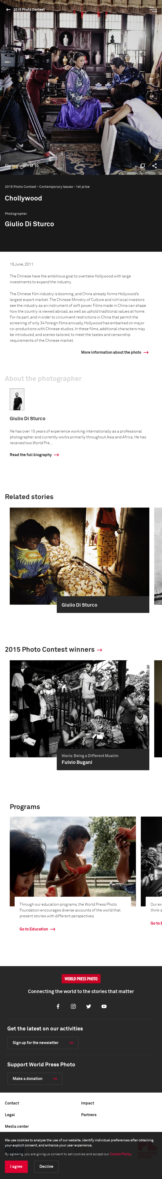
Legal (10, 1115)
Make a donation (27, 1079)
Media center (17, 1127)
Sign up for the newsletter (35, 1043)
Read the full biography (31, 455)
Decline (46, 1167)
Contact (12, 1103)
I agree (16, 1167)
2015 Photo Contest (29, 9)
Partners (88, 1115)
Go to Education (33, 929)
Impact (87, 1103)
